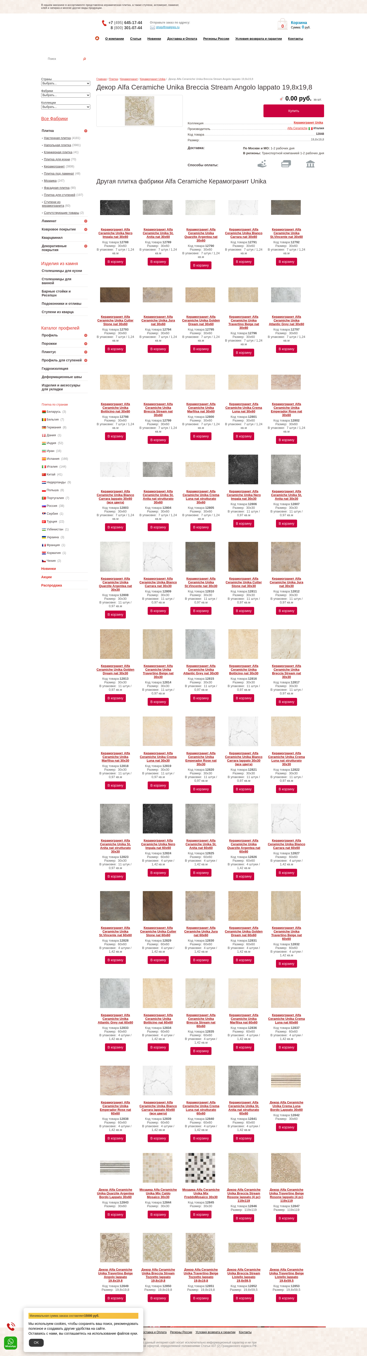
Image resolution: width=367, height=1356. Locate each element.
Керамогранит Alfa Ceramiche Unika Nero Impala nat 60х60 (158, 844)
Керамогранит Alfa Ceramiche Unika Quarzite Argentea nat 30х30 (115, 584)
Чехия (51, 561)
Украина (53, 537)
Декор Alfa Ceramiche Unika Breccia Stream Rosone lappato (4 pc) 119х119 (244, 1195)
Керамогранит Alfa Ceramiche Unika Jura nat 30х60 (158, 320)
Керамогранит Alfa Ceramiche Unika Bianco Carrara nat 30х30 (158, 582)
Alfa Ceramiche (297, 128)
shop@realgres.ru (165, 27)
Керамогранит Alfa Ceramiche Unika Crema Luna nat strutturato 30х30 (286, 758)
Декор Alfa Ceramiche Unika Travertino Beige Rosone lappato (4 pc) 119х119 (286, 1195)
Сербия (52, 513)
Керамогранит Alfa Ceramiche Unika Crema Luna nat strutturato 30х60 (201, 496)
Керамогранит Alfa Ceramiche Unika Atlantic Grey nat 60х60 (115, 1018)
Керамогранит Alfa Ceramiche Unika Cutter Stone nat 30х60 (115, 320)
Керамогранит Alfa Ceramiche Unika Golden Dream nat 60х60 (244, 931)
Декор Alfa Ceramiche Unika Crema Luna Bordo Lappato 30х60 (286, 1106)
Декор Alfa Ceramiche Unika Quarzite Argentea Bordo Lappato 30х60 (115, 1193)
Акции (46, 577)
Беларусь (54, 411)
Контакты (295, 38)
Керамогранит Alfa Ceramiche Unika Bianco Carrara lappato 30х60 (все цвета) (115, 496)
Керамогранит (54, 166)
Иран (50, 451)
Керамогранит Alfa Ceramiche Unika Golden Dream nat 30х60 (201, 320)
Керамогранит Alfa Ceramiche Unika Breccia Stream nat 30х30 (286, 671)
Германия (54, 427)
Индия (51, 443)
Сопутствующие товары (61, 213)
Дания (51, 435)
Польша (52, 490)
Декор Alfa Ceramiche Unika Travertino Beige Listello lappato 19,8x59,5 (286, 1275)
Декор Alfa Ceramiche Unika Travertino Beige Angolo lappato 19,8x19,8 (115, 1275)
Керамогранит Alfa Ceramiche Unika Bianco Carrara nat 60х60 (286, 844)
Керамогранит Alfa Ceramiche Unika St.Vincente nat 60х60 (115, 931)
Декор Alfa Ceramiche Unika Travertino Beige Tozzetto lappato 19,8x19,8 (201, 1275)
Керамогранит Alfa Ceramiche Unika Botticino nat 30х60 (115, 407)
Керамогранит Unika (152, 78)
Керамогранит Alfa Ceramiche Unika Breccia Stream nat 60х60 (201, 1020)
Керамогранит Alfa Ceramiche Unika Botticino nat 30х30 (243, 669)
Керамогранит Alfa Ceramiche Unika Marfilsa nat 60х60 (243, 1018)
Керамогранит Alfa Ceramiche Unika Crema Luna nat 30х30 (158, 756)
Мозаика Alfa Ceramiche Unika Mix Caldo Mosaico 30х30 (158, 1193)
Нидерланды (56, 482)
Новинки (154, 38)
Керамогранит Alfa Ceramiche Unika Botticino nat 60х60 (158, 1018)
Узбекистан (55, 529)
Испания (53, 459)
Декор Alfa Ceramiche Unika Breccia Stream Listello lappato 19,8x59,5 (244, 1275)
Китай (51, 474)
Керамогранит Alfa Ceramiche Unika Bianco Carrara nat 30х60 (243, 233)
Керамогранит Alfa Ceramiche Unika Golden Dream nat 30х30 (115, 669)
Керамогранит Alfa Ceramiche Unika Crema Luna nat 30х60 (243, 407)
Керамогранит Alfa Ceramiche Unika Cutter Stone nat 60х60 (158, 931)
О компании (114, 38)
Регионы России (216, 38)
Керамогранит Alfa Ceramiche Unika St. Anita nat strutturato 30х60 (158, 496)
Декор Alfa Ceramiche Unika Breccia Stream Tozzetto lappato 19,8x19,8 (158, 1275)
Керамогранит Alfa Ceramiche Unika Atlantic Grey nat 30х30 (201, 669)
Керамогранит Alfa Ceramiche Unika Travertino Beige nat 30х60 (243, 322)
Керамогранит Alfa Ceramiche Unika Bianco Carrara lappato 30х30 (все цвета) (243, 758)
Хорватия (54, 553)
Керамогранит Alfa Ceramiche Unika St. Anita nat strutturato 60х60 (243, 1107)
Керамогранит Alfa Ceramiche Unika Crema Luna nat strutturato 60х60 (201, 1107)
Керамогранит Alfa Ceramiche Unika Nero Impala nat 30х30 (244, 494)
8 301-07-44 (126, 28)
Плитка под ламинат (59, 173)
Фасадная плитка (57, 188)
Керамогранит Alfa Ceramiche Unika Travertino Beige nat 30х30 (158, 671)
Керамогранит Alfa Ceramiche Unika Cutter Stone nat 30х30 (244, 582)
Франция (53, 545)
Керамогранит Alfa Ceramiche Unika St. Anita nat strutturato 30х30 (115, 846)
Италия (52, 466)
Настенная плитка (69, 65)
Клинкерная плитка (58, 152)
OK (36, 1342)
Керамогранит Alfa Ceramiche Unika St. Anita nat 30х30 (286, 494)
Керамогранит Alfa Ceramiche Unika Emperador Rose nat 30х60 (286, 409)
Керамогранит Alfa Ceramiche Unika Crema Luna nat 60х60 (286, 1018)
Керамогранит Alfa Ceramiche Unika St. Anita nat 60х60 (200, 844)
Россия (52, 506)
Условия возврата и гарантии (258, 38)
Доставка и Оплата (182, 38)
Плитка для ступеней (59, 195)
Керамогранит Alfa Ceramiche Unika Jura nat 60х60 (201, 931)
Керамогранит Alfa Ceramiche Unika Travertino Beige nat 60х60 (286, 933)
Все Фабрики (54, 118)
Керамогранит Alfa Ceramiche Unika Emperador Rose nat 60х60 (115, 1107)
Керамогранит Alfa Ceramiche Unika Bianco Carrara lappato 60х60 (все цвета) (158, 1107)
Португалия (55, 498)
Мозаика (50, 180)
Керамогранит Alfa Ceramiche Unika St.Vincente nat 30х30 (200, 582)
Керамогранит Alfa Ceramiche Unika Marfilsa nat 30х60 (201, 407)
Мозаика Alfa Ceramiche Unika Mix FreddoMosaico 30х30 (201, 1193)
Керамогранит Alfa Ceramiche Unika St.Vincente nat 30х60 (286, 233)
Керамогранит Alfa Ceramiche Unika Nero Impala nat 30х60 (115, 233)
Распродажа (51, 585)
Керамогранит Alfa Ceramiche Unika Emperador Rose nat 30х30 (201, 758)
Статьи (135, 38)
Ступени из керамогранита (53, 203)
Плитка (113, 78)
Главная (101, 78)
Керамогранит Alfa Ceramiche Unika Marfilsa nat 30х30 (115, 756)
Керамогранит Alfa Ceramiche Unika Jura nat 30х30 (286, 582)
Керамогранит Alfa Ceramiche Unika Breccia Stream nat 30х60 (158, 409)
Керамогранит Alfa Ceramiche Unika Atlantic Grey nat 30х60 (286, 320)
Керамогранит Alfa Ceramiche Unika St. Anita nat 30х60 (158, 233)
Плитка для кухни (57, 159)
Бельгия (53, 419)
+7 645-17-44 (125, 23)
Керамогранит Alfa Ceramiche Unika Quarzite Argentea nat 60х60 (243, 846)
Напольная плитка (57, 145)
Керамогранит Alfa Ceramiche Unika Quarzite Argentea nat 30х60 (201, 235)
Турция (52, 521)
